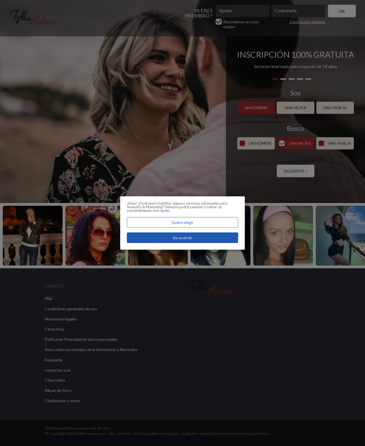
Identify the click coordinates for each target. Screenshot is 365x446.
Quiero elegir (183, 222)
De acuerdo (182, 237)
